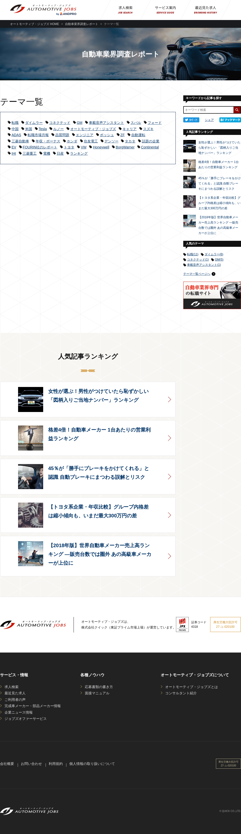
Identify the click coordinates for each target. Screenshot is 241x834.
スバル (136, 123)
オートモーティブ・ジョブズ (93, 129)
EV (14, 147)
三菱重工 (30, 153)
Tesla (43, 129)
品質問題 (62, 135)
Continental (150, 147)
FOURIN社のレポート (40, 147)
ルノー (58, 129)
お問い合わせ (31, 764)
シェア (209, 120)
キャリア (130, 129)
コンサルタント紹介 (181, 693)
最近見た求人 (15, 693)
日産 (60, 153)
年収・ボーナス (48, 141)
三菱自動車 (20, 141)
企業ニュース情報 (19, 712)
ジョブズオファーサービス (26, 719)
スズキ (148, 129)
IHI (14, 153)
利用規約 (56, 764)
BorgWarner (125, 147)
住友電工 (91, 141)
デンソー (111, 141)
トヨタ (69, 147)
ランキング (79, 153)
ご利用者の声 (15, 700)
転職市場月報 (38, 135)
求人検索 (12, 687)
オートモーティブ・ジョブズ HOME (34, 24)
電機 (46, 153)
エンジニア (84, 135)
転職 (15, 123)
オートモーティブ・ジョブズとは (191, 687)
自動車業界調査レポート (81, 24)
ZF (122, 135)
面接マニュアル (97, 693)
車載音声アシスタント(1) (204, 265)
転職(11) (192, 254)
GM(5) (219, 259)
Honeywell (101, 147)
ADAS (16, 135)
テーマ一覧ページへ (196, 274)
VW (84, 147)
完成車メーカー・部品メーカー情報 (33, 706)
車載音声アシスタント (106, 123)
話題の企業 (150, 141)
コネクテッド (59, 123)
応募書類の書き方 (99, 687)
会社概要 (7, 764)
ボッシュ (107, 135)
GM (80, 123)
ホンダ (72, 141)
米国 (28, 129)
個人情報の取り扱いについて (92, 764)
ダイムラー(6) (214, 254)
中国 (15, 129)
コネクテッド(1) (198, 259)
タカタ (130, 141)
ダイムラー (34, 123)
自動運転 (138, 135)
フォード (155, 123)
